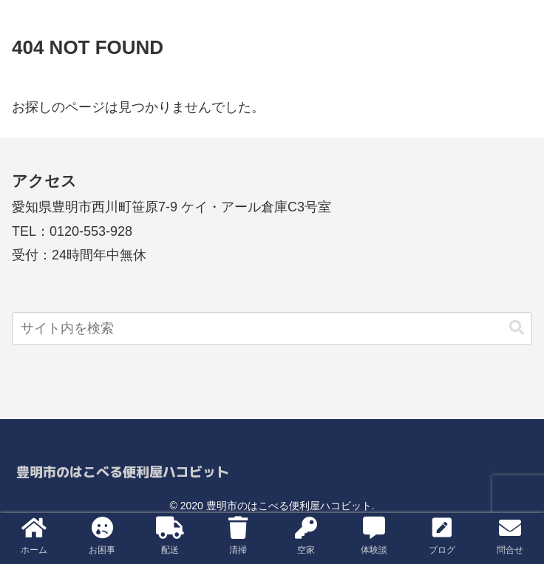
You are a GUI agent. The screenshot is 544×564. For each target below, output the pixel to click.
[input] (272, 328)
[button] (516, 327)
